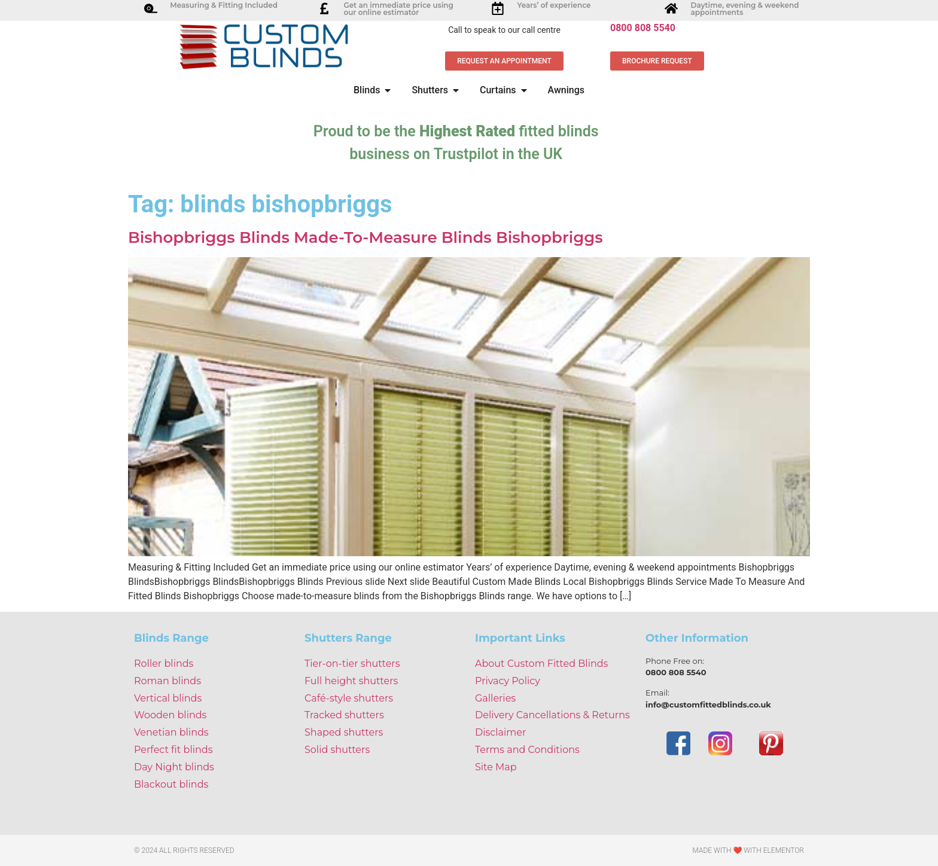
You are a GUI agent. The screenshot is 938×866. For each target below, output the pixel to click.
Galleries (495, 698)
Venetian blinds (171, 732)
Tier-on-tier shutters (352, 663)
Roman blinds (167, 681)
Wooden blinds (170, 715)
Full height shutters (351, 681)
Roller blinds (163, 663)
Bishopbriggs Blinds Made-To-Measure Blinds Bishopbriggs (365, 237)
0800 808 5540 (642, 27)
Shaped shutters (343, 732)
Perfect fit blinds (173, 749)
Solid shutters (337, 749)
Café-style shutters (348, 698)
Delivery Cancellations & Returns (552, 715)
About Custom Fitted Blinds (541, 663)
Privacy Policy (507, 681)
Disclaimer (500, 732)
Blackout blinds (171, 784)
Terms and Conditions (527, 749)
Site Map (496, 767)
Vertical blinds (168, 698)
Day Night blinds (174, 767)
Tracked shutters (344, 715)
